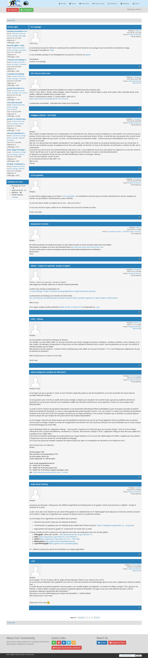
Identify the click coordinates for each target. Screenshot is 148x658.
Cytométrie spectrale (18, 33)
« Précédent (80, 617)
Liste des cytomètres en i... (16, 133)
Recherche (112, 4)
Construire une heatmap (15, 74)
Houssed (15, 197)
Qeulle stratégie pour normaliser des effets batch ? (48, 372)
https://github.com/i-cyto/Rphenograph (63, 543)
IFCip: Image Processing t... (16, 150)
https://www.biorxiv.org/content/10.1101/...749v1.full (59, 539)
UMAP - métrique (37, 319)
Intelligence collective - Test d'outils (43, 115)
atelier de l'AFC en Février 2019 (71, 307)
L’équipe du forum (117, 643)
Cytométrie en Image (19, 136)
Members (124, 4)
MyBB (12, 654)
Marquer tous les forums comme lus (66, 648)
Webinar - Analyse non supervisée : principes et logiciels (50, 266)
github (88, 55)
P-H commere (23, 93)
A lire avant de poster (14, 103)
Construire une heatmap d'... (17, 60)
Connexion (12, 10)
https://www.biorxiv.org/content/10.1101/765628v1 (57, 537)
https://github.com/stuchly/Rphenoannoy (59, 541)
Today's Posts (98, 4)
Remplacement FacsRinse (39, 224)
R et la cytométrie (37, 175)
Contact (102, 643)
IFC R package (36, 27)
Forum (72, 4)
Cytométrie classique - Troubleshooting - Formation (124, 231)
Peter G (138, 227)
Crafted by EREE (19, 654)
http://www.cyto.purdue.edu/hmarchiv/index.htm (87, 247)
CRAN (51, 50)
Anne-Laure (137, 323)
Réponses (136, 83)
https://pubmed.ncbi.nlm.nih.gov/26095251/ (75, 534)
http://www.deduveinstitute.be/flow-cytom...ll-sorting (51, 472)
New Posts (84, 4)
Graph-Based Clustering (39, 484)
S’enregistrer (26, 10)
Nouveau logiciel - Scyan (15, 45)
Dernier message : (12, 36)
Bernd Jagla (22, 36)
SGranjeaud (22, 50)
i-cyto (97, 307)
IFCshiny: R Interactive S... (16, 164)
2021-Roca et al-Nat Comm (40, 73)
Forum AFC (11, 20)
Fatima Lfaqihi (136, 565)
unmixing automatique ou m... (17, 31)
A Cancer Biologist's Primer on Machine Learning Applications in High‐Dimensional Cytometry (62, 291)
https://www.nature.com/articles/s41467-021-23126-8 (48, 99)
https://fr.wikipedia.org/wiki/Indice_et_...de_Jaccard (115, 525)
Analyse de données (18, 48)
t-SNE (33, 561)
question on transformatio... (17, 119)
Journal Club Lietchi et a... (16, 88)
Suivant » (97, 617)
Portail (62, 4)
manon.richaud (12, 109)
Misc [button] (136, 4)
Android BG (30, 654)
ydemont (21, 154)
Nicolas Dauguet (136, 376)
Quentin (138, 488)
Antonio (21, 124)
